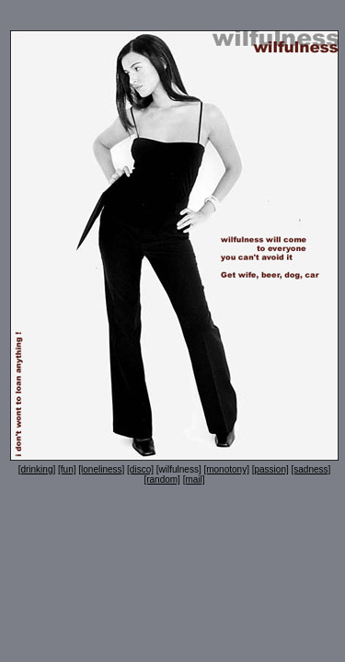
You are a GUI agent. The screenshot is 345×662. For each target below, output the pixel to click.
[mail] (194, 479)
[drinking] (37, 469)
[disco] (140, 469)
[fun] (66, 469)
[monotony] (225, 469)
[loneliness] (101, 469)
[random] (161, 479)
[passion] (270, 469)
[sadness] (311, 469)
